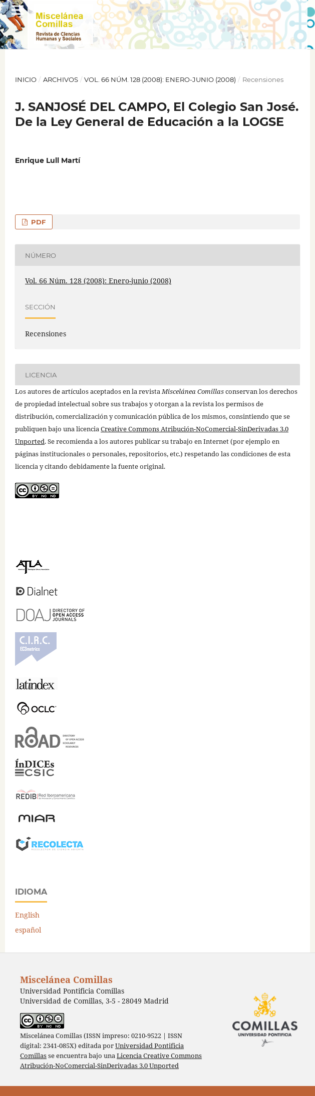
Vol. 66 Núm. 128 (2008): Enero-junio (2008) (160, 79)
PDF (37, 222)
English (27, 915)
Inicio (26, 79)
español (28, 930)
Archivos (60, 79)
